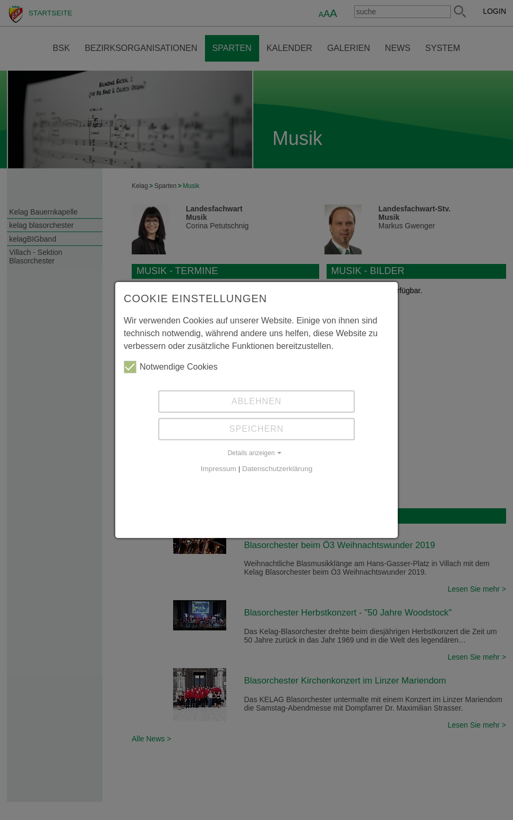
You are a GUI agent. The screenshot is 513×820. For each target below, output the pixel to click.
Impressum (218, 469)
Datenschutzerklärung (277, 469)
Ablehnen (256, 401)
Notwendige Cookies (171, 367)
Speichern (256, 428)
